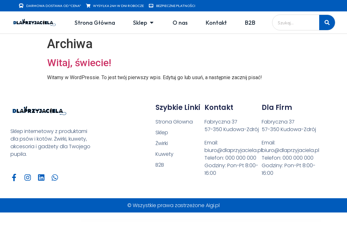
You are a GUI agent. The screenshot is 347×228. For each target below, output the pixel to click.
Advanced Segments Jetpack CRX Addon (151, 220)
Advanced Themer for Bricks (163, 220)
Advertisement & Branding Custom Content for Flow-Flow (212, 220)
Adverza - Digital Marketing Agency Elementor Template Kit (232, 220)
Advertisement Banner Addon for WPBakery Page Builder (193, 220)
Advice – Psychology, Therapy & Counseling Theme (249, 220)
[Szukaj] (327, 22)
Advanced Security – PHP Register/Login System (104, 220)
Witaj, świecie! (79, 63)
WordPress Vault (93, 220)
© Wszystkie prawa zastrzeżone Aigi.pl (173, 205)
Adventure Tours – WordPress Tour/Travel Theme (176, 220)
